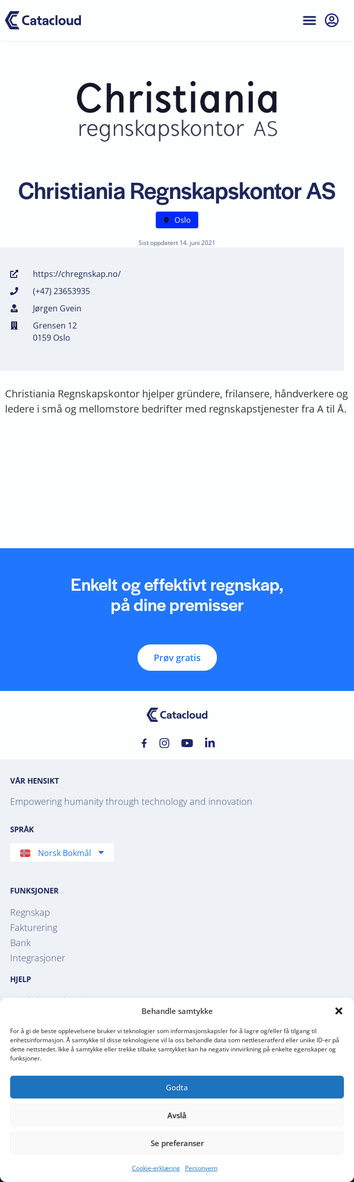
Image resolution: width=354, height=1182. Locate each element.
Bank (20, 942)
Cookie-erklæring (156, 1168)
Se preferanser (177, 1143)
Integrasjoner (37, 958)
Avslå (177, 1115)
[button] (339, 1011)
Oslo (182, 220)
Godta (177, 1087)
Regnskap (30, 912)
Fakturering (33, 927)
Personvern (201, 1168)
